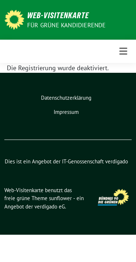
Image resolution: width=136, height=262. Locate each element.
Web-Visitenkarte (58, 15)
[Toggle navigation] (123, 51)
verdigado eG (49, 206)
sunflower (60, 198)
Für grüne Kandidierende (66, 25)
